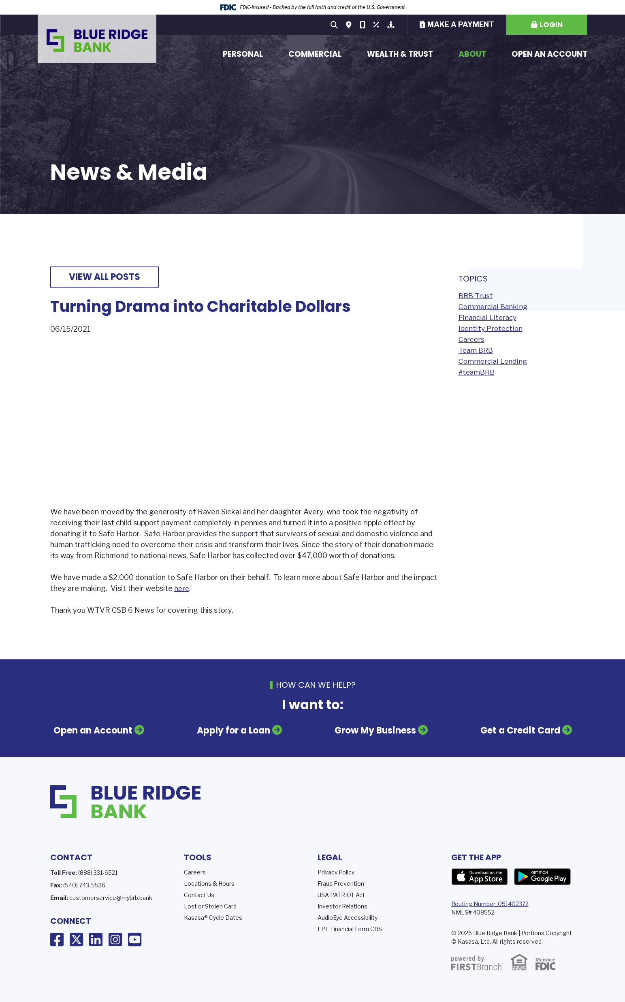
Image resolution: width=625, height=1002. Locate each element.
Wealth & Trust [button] (400, 54)
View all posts (104, 277)
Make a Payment (460, 24)
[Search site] (334, 24)
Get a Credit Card (516, 731)
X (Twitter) (76, 939)
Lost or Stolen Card (210, 905)
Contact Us (199, 894)
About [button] (472, 54)
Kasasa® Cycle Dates (213, 916)
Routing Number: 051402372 (490, 903)
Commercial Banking (494, 306)
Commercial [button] (314, 54)
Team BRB (477, 350)
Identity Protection (492, 328)
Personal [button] (243, 54)
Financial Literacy (488, 317)
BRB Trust (476, 295)
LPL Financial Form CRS (350, 928)
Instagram (115, 939)
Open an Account (549, 54)
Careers (472, 339)
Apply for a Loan (234, 731)
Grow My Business (374, 731)
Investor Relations (342, 905)
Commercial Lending (494, 361)
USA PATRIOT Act (341, 894)
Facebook (57, 939)
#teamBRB (478, 372)
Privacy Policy (336, 871)
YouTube (134, 939)
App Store (479, 876)
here (182, 588)
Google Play (542, 876)
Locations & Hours (209, 882)
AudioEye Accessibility (348, 916)
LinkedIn (95, 939)
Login (551, 24)
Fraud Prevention (341, 882)
